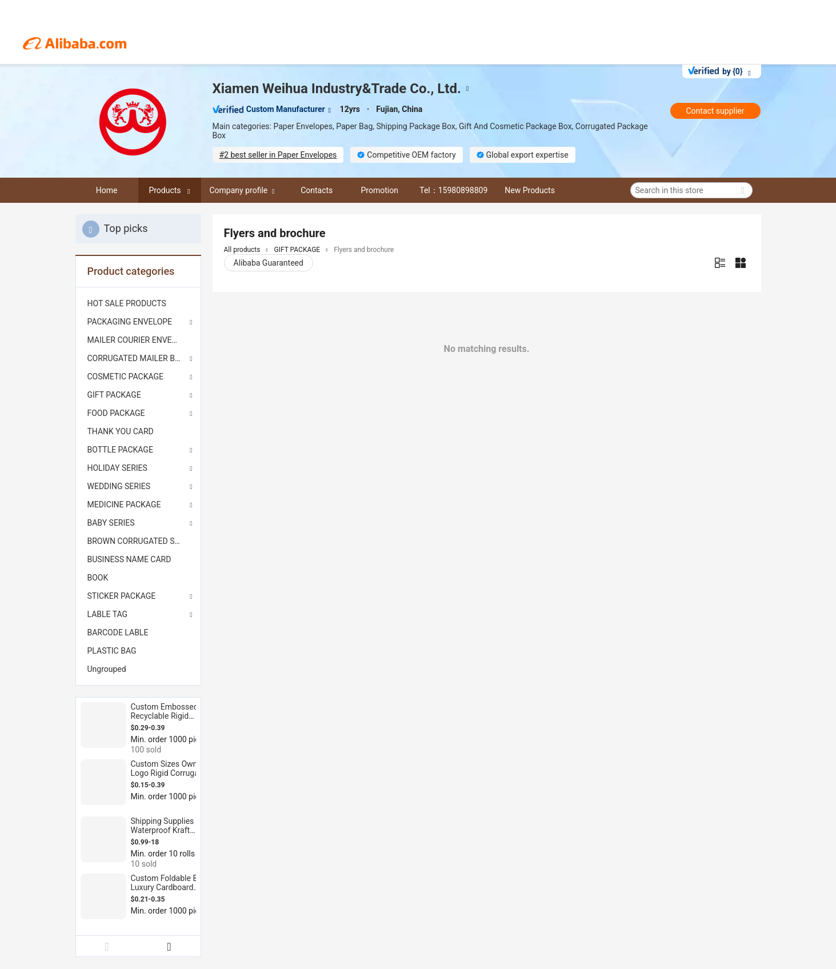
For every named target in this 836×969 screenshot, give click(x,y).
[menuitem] (138, 303)
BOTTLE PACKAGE (120, 449)
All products (242, 250)
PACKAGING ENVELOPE (130, 321)
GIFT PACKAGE (114, 394)
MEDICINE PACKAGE (124, 504)
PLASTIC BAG (112, 650)
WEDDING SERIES (119, 486)
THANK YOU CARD (120, 431)
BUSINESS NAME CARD (129, 559)
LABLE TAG (107, 614)
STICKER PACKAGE (121, 595)
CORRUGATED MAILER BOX (136, 358)
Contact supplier (715, 110)
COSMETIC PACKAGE (125, 376)
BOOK (98, 577)
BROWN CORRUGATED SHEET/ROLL (138, 541)
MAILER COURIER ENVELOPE (138, 340)
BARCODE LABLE (118, 632)
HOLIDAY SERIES (117, 468)
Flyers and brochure (364, 250)
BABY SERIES (111, 522)
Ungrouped (106, 669)
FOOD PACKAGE (116, 413)
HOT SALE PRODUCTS (126, 303)
